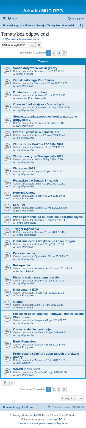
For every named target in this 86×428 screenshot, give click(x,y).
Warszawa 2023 (24, 168)
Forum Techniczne (26, 222)
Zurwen (38, 360)
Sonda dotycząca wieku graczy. (35, 68)
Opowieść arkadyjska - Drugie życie (38, 104)
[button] (64, 53)
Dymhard (39, 107)
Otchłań (18, 301)
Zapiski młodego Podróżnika (33, 80)
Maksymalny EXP (25, 289)
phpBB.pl (60, 419)
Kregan (38, 320)
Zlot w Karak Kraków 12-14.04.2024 (38, 144)
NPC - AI (19, 204)
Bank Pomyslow (24, 341)
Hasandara (40, 268)
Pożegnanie (21, 265)
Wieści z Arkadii (24, 73)
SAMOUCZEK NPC (26, 369)
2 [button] (54, 53)
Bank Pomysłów (24, 86)
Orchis (38, 147)
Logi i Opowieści (25, 110)
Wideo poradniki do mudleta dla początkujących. (48, 217)
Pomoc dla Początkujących (31, 98)
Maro (37, 304)
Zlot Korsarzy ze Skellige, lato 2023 (38, 156)
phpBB (36, 415)
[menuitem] (12, 18)
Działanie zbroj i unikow (30, 92)
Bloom (38, 280)
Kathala (38, 332)
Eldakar (38, 344)
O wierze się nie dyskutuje (32, 329)
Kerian (38, 71)
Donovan (39, 83)
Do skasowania (24, 253)
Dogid (37, 171)
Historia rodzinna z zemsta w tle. (36, 277)
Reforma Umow (24, 192)
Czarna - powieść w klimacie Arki (36, 132)
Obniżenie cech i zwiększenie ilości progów (44, 241)
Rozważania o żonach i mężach (35, 180)
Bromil (38, 372)
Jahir (37, 159)
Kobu (37, 135)
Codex (38, 207)
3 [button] (59, 53)
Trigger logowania (26, 229)
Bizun (37, 123)
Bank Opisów (23, 362)
